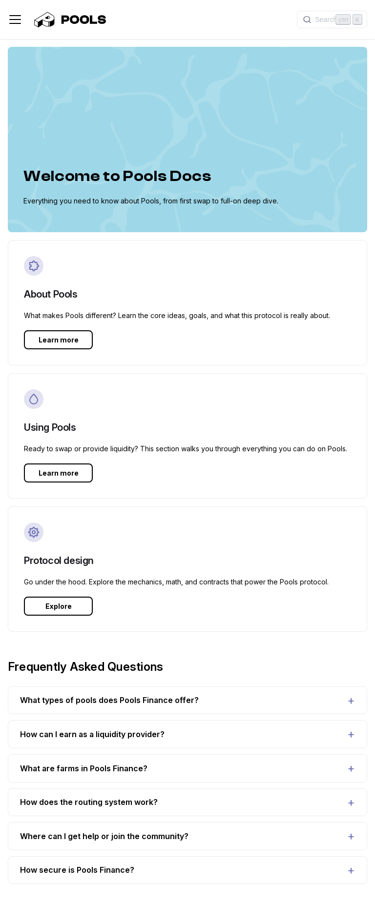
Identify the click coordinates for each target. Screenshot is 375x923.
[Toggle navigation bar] (15, 19)
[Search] (332, 19)
